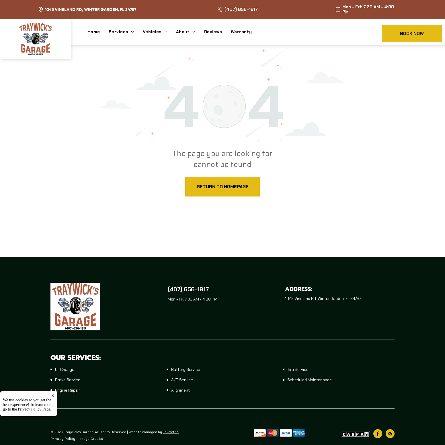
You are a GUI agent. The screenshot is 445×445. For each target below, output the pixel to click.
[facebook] (377, 434)
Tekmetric (171, 432)
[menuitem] (98, 32)
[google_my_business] (390, 434)
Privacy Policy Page (34, 417)
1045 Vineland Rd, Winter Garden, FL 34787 (90, 9)
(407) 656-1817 (241, 9)
